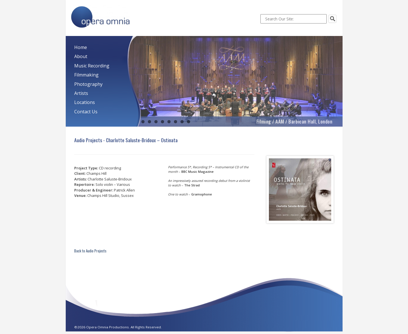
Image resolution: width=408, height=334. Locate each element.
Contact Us (85, 112)
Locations (84, 102)
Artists (81, 93)
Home (80, 47)
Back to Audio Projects (90, 251)
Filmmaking (86, 75)
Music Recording (91, 66)
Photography (88, 84)
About (80, 56)
